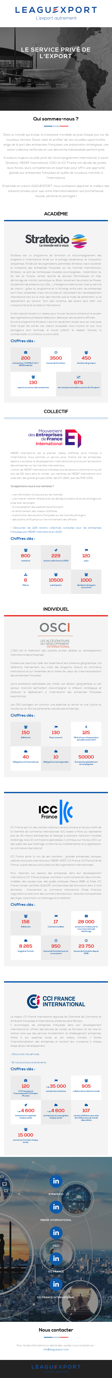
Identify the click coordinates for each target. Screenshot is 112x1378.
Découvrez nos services (25, 1054)
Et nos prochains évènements (29, 1062)
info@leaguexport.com (56, 1349)
